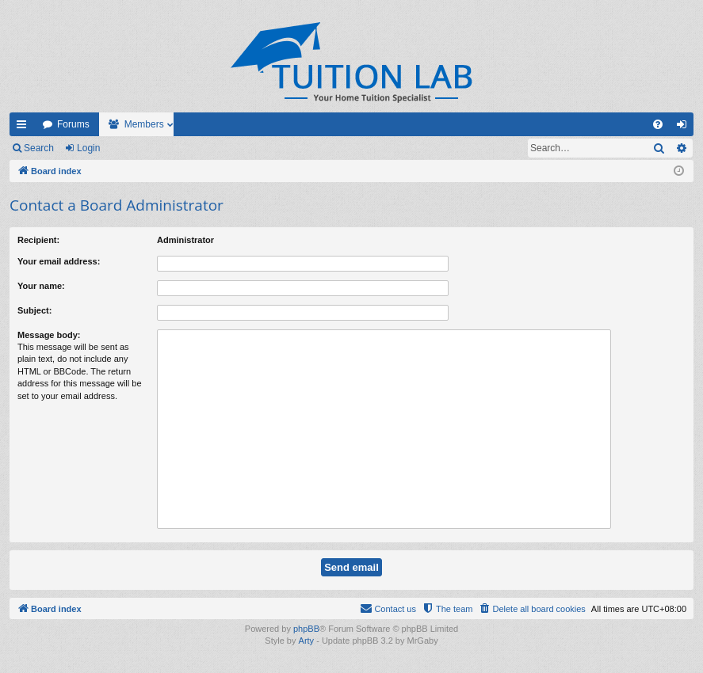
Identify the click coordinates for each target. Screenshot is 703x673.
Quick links (24, 127)
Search (39, 148)
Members (144, 124)
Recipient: (38, 240)
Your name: (41, 286)
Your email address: (58, 261)
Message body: (48, 335)
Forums (73, 124)
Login (88, 148)
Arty (307, 640)
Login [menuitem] (685, 127)
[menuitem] (658, 124)
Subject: (34, 310)
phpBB (306, 628)
